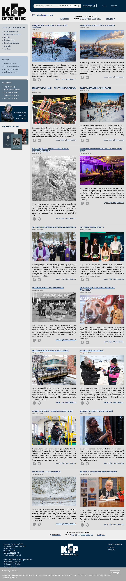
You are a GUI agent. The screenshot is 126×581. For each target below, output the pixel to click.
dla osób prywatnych (11, 43)
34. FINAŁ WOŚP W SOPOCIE (91, 351)
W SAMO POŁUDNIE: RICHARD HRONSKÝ (96, 411)
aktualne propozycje (11, 31)
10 (90, 19)
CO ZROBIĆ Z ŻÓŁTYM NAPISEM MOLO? (48, 288)
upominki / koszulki (11, 98)
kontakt (114, 6)
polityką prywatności (56, 575)
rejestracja (7, 49)
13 (98, 19)
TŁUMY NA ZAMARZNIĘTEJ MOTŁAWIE (95, 88)
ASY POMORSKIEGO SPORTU (92, 227)
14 (100, 19)
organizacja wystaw (11, 69)
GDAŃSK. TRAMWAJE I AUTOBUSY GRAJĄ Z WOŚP (52, 411)
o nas (104, 6)
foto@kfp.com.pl (15, 555)
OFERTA (5, 60)
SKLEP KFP (6, 83)
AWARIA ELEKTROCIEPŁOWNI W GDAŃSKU (97, 25)
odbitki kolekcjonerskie (12, 89)
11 (93, 19)
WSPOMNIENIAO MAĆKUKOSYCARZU (20, 116)
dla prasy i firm (9, 40)
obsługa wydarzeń (10, 63)
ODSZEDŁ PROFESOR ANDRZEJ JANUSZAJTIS (98, 472)
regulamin (111, 547)
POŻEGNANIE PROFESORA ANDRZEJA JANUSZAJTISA (54, 227)
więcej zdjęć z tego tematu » (66, 79)
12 (95, 19)
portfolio (7, 37)
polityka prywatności (115, 544)
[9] (88, 19)
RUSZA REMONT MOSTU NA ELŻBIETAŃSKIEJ (50, 351)
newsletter (7, 46)
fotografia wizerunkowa (12, 66)
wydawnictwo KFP (10, 72)
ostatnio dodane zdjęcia (12, 34)
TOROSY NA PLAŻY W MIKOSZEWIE (46, 472)
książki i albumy (9, 87)
